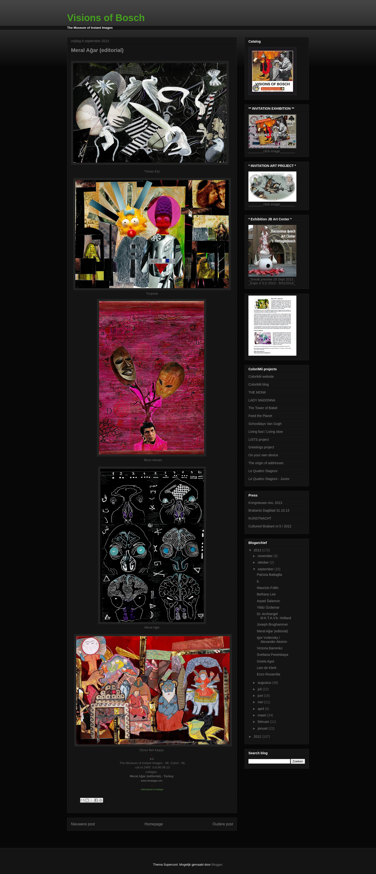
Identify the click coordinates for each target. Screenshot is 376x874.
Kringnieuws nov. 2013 (265, 503)
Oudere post (222, 824)
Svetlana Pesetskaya (272, 655)
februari (264, 722)
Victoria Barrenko (269, 648)
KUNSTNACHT (259, 518)
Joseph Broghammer (272, 624)
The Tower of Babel (262, 408)
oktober (264, 562)
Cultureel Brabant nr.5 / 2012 (269, 526)
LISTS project (258, 439)
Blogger (217, 864)
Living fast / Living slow (265, 432)
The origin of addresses (265, 463)
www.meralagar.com (151, 780)
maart (262, 715)
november (265, 556)
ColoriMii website (261, 376)
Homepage (154, 824)
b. (258, 581)
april (261, 709)
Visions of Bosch (106, 17)
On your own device (263, 455)
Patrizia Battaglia (269, 575)
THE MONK (257, 392)
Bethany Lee (266, 594)
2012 (258, 736)
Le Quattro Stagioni (262, 471)
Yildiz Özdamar (268, 607)
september (266, 569)
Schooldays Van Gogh (265, 424)
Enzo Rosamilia (268, 674)
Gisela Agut (265, 661)
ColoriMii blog (258, 384)
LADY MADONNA (261, 400)
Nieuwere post (83, 824)
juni (261, 695)
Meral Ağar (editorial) (272, 631)
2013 (258, 550)
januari (263, 728)
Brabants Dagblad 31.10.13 (268, 510)
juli (260, 689)
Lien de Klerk (266, 668)
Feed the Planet (260, 416)
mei (261, 702)
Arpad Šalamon (268, 601)
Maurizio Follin (267, 588)
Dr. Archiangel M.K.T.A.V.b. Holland (274, 616)
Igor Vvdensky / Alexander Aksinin (272, 640)
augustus (265, 683)
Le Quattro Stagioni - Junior (268, 479)
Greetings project (261, 447)
